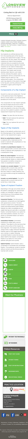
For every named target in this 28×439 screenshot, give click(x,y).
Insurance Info (11, 371)
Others (2, 46)
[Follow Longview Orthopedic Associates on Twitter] (21, 414)
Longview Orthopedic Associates (11, 396)
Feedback (22, 422)
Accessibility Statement (21, 424)
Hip (8, 45)
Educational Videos (12, 377)
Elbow (8, 270)
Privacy (10, 422)
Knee (7, 279)
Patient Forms (10, 360)
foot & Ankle (10, 283)
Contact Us (10, 424)
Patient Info (15, 43)
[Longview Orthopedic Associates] (13, 5)
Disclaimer (4, 422)
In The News (10, 343)
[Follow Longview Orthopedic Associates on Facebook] (6, 415)
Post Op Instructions (13, 366)
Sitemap (15, 422)
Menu (13, 34)
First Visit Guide (11, 354)
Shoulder (9, 260)
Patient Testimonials (13, 337)
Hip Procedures (13, 45)
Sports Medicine (11, 288)
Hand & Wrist (10, 265)
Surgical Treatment (21, 45)
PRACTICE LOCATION (13, 384)
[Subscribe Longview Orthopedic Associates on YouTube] (25, 414)
